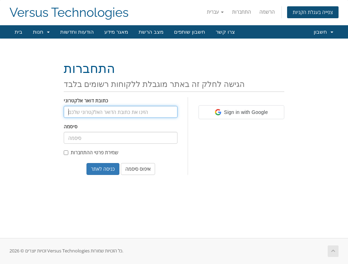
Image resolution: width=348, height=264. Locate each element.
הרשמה (267, 11)
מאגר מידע (116, 32)
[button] (241, 112)
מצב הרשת (151, 32)
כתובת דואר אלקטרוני (86, 100)
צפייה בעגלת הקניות (313, 12)
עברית (215, 11)
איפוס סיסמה (138, 168)
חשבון (323, 32)
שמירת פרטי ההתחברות (91, 152)
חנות (41, 32)
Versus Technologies (68, 12)
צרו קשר (225, 32)
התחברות (241, 11)
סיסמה (71, 126)
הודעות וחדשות (77, 32)
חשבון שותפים (189, 32)
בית (18, 32)
